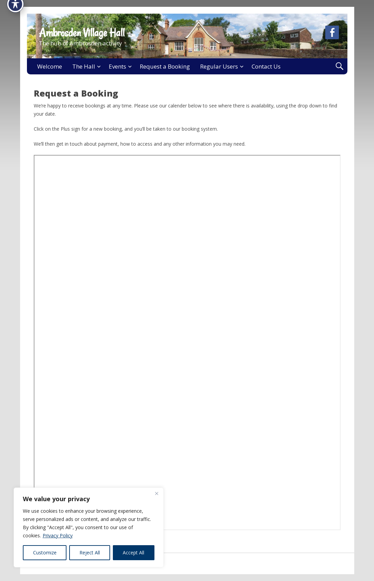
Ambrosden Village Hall (81, 33)
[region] (89, 527)
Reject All (89, 552)
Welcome (49, 66)
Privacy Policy (58, 535)
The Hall (83, 66)
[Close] (156, 493)
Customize (45, 552)
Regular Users (219, 66)
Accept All (133, 552)
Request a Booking (165, 66)
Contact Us (266, 66)
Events (117, 66)
